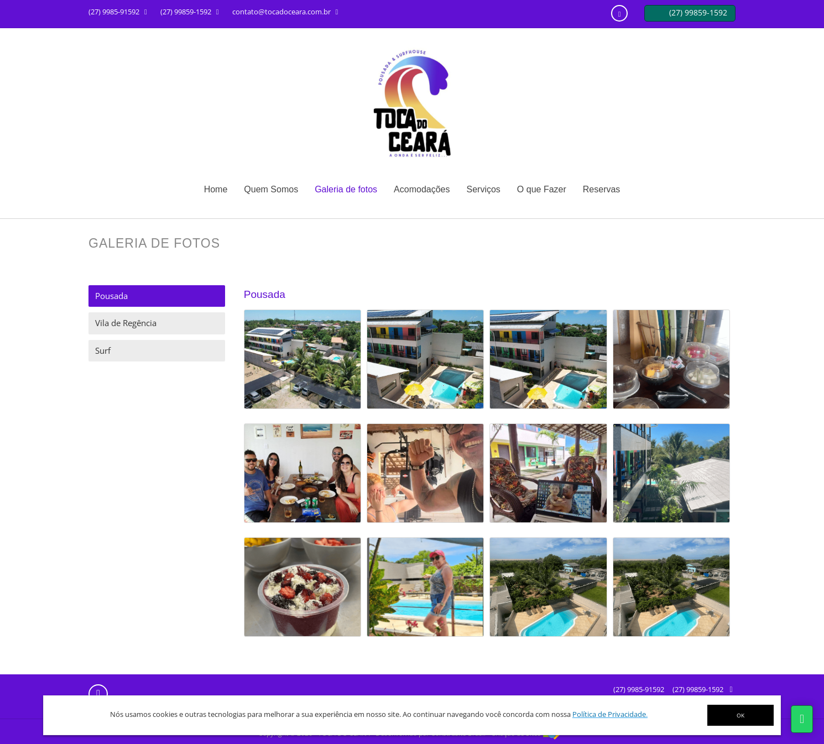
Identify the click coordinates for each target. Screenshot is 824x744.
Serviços (483, 189)
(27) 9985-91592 (638, 689)
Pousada (111, 295)
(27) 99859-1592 (697, 689)
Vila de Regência (126, 322)
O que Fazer (541, 189)
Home (216, 189)
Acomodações (422, 189)
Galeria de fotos (346, 189)
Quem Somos (271, 189)
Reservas (601, 189)
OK (740, 715)
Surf (103, 350)
